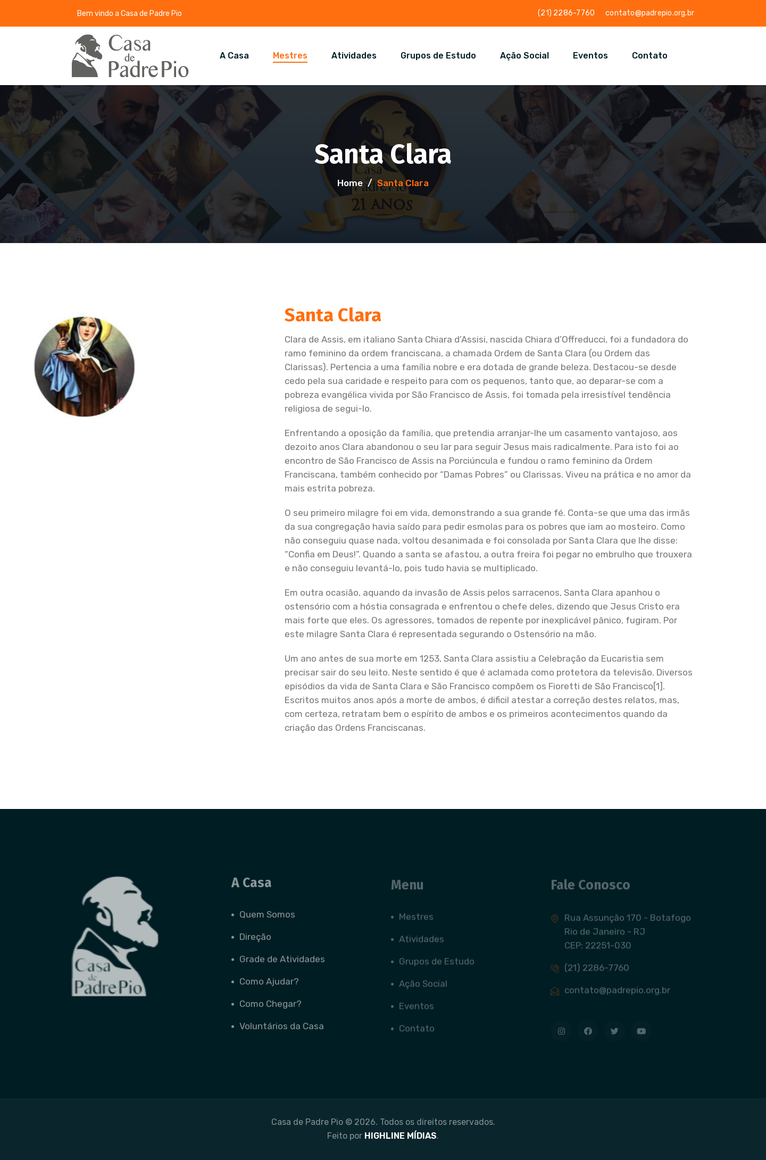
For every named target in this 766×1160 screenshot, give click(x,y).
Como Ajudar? (269, 986)
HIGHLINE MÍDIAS (400, 1136)
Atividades (354, 56)
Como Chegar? (270, 1009)
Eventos (590, 56)
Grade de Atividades (282, 964)
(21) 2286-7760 (566, 13)
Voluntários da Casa (281, 1031)
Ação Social (524, 56)
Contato (650, 56)
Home (350, 183)
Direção (255, 942)
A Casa (234, 56)
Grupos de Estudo (438, 56)
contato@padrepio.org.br (649, 13)
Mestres (290, 56)
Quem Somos (267, 919)
